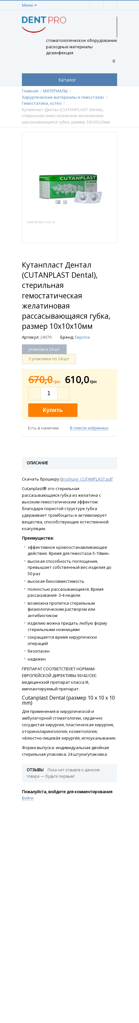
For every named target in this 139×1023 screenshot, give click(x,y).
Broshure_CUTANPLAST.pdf (86, 479)
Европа (82, 337)
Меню (27, 5)
